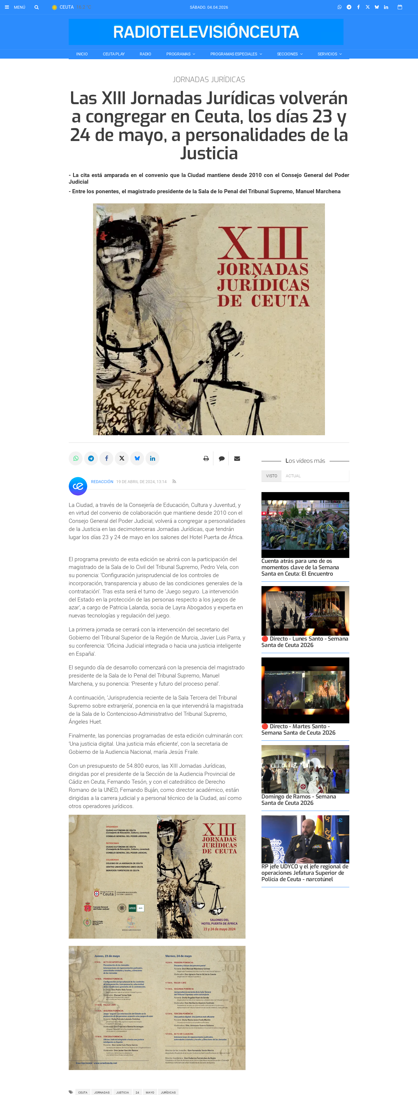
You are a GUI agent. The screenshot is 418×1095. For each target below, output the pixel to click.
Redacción (102, 481)
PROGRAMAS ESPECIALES (234, 54)
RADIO (145, 54)
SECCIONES (288, 54)
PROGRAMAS (178, 54)
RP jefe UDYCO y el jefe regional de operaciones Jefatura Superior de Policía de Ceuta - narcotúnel (304, 873)
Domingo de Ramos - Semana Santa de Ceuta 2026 (298, 800)
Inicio (82, 54)
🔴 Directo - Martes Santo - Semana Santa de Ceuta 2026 (298, 729)
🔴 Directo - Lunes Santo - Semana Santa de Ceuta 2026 (304, 642)
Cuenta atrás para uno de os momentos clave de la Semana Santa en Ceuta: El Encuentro (300, 567)
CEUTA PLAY (114, 54)
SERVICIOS (328, 54)
